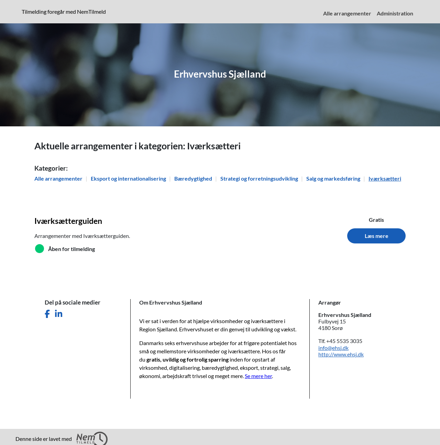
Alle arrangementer (59, 178)
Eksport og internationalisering (129, 178)
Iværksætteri (384, 178)
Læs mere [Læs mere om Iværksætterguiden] (376, 235)
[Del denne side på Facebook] (47, 314)
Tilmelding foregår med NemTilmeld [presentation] (64, 11)
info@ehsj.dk (333, 347)
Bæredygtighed (193, 178)
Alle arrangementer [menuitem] (347, 13)
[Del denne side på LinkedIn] (58, 314)
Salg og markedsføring (333, 178)
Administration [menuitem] (395, 13)
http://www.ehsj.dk (341, 354)
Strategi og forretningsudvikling (259, 178)
